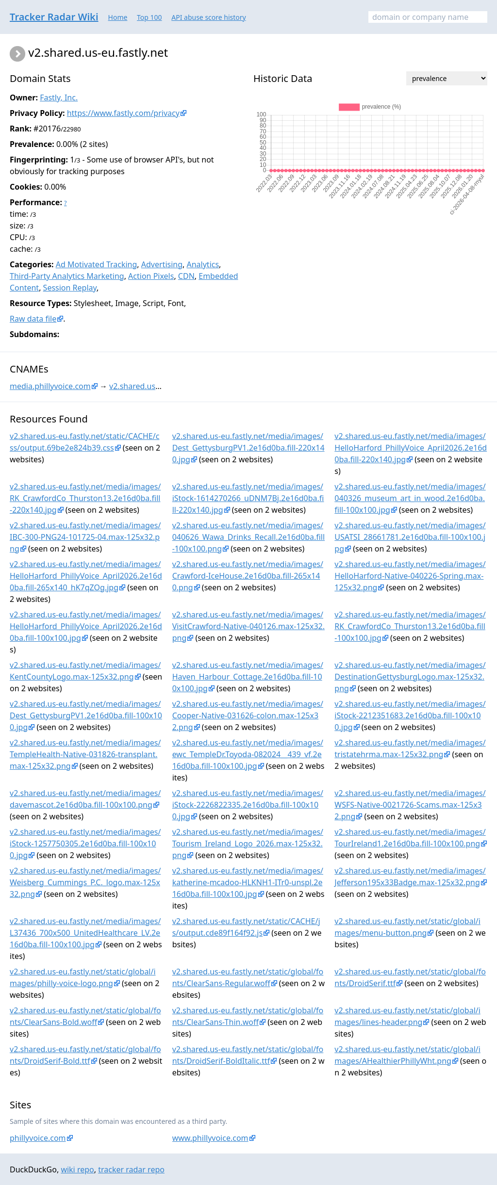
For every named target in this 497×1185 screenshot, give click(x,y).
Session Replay (70, 287)
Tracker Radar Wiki (54, 16)
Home (118, 17)
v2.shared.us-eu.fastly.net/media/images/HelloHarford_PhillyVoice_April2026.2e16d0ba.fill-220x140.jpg (410, 448)
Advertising (161, 264)
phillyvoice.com (38, 1138)
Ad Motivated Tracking (96, 264)
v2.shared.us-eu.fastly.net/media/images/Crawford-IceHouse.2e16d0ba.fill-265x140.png (247, 576)
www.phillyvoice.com (210, 1138)
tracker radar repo (131, 1169)
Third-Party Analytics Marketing (67, 276)
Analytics (202, 264)
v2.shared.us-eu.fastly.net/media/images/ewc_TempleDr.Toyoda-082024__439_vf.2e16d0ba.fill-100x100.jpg (247, 754)
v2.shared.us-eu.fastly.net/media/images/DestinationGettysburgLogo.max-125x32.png (409, 677)
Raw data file (33, 318)
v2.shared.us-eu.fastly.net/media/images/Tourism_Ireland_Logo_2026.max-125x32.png (247, 843)
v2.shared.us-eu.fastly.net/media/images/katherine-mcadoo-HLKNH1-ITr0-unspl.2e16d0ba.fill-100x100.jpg (247, 882)
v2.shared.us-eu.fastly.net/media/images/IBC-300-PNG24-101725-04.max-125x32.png (85, 537)
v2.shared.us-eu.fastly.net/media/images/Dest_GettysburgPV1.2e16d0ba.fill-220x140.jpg (248, 448)
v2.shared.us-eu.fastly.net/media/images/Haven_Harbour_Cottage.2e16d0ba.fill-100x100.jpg (247, 677)
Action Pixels (151, 276)
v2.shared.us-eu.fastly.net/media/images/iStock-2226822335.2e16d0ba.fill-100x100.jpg (247, 805)
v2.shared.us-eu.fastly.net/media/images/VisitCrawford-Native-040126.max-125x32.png (248, 626)
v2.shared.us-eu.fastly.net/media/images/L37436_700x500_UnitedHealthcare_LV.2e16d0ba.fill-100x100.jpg (85, 933)
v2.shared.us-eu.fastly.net (155, 386)
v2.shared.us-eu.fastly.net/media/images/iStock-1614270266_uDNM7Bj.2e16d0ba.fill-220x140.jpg (248, 498)
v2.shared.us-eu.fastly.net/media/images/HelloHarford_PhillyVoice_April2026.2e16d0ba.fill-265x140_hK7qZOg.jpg (86, 576)
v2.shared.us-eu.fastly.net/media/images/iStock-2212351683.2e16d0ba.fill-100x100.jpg (409, 715)
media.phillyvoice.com (50, 386)
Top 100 (149, 17)
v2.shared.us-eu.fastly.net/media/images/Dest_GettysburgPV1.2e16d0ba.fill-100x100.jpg (86, 715)
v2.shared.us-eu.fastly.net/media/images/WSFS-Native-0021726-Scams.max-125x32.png (409, 805)
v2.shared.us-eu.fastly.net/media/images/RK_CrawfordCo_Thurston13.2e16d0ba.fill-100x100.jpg (409, 626)
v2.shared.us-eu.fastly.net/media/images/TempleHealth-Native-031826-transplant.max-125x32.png (85, 754)
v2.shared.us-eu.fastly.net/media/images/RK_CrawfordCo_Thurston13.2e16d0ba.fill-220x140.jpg (85, 498)
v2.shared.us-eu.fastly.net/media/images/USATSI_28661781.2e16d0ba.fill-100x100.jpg (409, 537)
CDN (186, 276)
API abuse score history (208, 17)
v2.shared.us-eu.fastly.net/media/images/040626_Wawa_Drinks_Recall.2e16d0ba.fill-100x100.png (248, 537)
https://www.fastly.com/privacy (123, 113)
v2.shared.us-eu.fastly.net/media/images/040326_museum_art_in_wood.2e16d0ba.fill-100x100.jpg (409, 498)
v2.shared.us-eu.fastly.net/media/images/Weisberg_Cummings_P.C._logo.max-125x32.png (85, 882)
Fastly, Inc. (59, 97)
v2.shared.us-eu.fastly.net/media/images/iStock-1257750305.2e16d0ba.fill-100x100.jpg (85, 843)
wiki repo (77, 1169)
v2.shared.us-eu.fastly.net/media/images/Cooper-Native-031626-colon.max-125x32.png (247, 715)
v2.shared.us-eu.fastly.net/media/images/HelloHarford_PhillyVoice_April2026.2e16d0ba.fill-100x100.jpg (86, 626)
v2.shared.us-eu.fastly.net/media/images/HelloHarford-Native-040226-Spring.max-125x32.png (409, 576)
